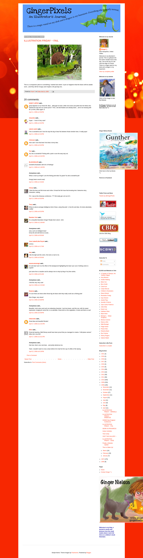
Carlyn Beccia (105, 289)
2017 (103, 361)
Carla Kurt (104, 286)
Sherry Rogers (105, 335)
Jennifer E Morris (106, 302)
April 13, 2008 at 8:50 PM (36, 198)
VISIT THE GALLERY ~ (109, 436)
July (104, 400)
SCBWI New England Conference (109, 420)
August (105, 397)
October (105, 392)
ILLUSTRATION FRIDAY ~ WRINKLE (109, 411)
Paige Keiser (104, 326)
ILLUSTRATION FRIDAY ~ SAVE (108, 439)
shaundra (32, 118)
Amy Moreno (104, 277)
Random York (33, 217)
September (106, 395)
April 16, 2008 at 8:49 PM (36, 313)
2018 (103, 359)
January (105, 456)
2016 (103, 364)
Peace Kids (104, 329)
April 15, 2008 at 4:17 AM (36, 246)
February (105, 453)
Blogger (88, 552)
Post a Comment (32, 355)
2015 (103, 367)
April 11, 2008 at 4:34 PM (36, 134)
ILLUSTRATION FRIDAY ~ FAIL (41, 40)
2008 (103, 385)
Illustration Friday (106, 295)
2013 (103, 372)
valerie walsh (33, 129)
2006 (103, 461)
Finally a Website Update (108, 443)
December (106, 387)
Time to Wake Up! (108, 447)
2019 (103, 356)
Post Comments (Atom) (39, 362)
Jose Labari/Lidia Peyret (36, 241)
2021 (103, 354)
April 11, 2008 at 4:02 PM (36, 123)
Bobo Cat (104, 282)
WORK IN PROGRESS (109, 428)
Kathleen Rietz (105, 311)
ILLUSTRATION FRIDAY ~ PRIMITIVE (107, 416)
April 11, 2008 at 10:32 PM (37, 156)
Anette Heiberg (105, 279)
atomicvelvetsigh (34, 263)
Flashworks (75, 552)
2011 (103, 377)
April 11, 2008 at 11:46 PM (37, 167)
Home (59, 359)
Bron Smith (104, 284)
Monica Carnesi (105, 320)
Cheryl (31, 188)
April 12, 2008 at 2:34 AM (36, 182)
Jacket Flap (104, 300)
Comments (105, 264)
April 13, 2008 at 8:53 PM (36, 211)
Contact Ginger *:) (106, 472)
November (106, 390)
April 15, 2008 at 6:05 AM (36, 257)
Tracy (31, 204)
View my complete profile (106, 71)
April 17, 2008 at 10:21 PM (37, 336)
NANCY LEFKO (34, 103)
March (105, 450)
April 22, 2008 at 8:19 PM (36, 351)
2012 (103, 374)
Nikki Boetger (105, 324)
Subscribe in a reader (105, 346)
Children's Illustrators (107, 291)
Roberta (31, 291)
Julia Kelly (104, 307)
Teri (30, 151)
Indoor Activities (107, 431)
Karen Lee (104, 309)
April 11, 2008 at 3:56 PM (36, 112)
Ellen (30, 329)
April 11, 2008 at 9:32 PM (36, 145)
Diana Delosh (105, 293)
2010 (103, 380)
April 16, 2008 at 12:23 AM (37, 285)
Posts (103, 261)
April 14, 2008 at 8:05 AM (36, 235)
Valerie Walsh (105, 338)
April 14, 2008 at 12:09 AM (37, 222)
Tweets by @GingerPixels (107, 196)
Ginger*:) (104, 49)
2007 (103, 459)
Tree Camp (106, 434)
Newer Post (28, 359)
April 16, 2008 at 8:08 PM (36, 300)
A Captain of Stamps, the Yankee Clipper (108, 274)
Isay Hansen (104, 298)
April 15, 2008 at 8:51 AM (36, 274)
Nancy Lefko (104, 322)
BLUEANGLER (33, 162)
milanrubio (32, 319)
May (104, 405)
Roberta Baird (105, 331)
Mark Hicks (104, 313)
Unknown (32, 140)
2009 (103, 382)
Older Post (91, 359)
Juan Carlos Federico (107, 304)
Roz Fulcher (104, 333)
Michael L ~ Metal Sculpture (106, 316)
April (104, 408)
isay (30, 252)
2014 (103, 369)
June (104, 403)
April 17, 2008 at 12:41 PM (37, 324)
